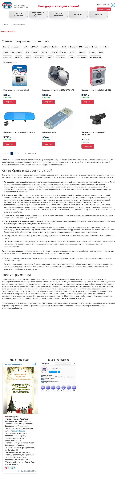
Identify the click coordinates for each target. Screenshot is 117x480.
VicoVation (16, 47)
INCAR (94, 47)
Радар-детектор (9, 62)
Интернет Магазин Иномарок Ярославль (38, 14)
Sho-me (6, 47)
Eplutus (72, 47)
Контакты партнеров (58, 14)
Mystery (35, 52)
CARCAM (44, 47)
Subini (50, 57)
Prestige (82, 52)
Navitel (44, 52)
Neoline (54, 52)
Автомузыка (78, 14)
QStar (101, 52)
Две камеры (81, 57)
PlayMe (73, 52)
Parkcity (63, 52)
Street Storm (39, 57)
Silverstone (7, 57)
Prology (92, 52)
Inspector (104, 47)
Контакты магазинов (18, 14)
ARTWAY (34, 47)
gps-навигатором (24, 258)
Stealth (28, 57)
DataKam (55, 47)
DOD (64, 47)
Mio (27, 52)
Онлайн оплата (104, 9)
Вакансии (98, 14)
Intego (5, 52)
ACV (25, 47)
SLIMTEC (18, 57)
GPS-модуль (83, 47)
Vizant (71, 57)
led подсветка (17, 52)
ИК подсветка (95, 57)
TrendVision (60, 57)
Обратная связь (103, 5)
